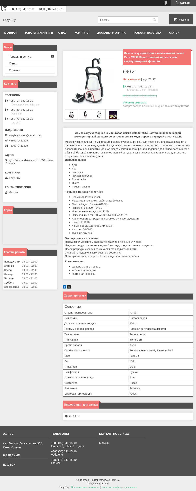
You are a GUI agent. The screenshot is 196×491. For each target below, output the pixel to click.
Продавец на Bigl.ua (98, 483)
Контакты (82, 32)
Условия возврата (147, 32)
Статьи (174, 32)
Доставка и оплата (111, 32)
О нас (62, 32)
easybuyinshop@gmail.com (25, 135)
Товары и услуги (37, 32)
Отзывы (14, 70)
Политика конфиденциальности (119, 487)
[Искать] (154, 19)
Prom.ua (115, 480)
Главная (10, 32)
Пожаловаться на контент (85, 487)
